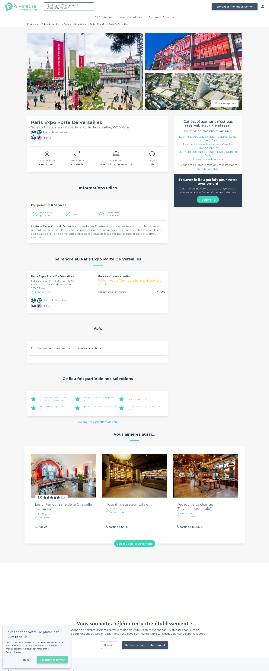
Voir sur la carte (41, 292)
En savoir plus (13, 652)
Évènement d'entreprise (162, 17)
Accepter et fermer (52, 659)
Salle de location (42, 280)
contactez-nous (207, 168)
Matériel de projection (46, 214)
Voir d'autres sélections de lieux (97, 422)
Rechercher (207, 199)
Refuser (25, 659)
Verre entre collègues (131, 17)
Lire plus (36, 237)
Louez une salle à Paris (138, 399)
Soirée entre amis (104, 17)
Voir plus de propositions (134, 543)
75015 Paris (38, 288)
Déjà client (109, 645)
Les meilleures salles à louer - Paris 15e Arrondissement (53, 399)
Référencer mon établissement (235, 6)
